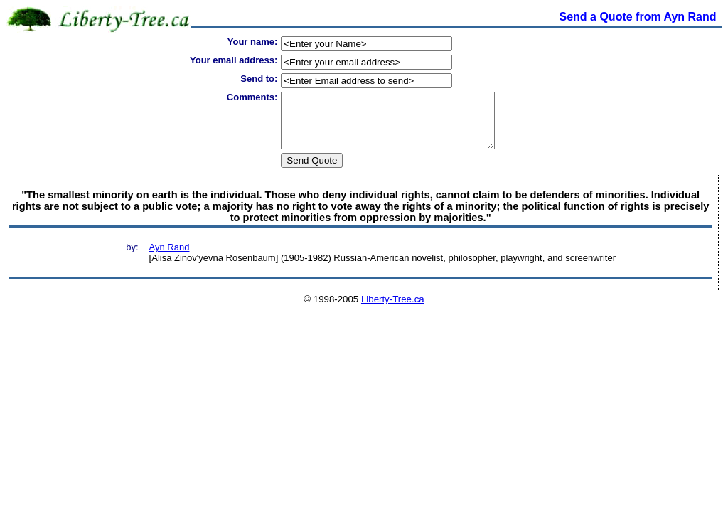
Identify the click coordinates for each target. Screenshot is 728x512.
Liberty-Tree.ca (392, 309)
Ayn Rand (169, 257)
